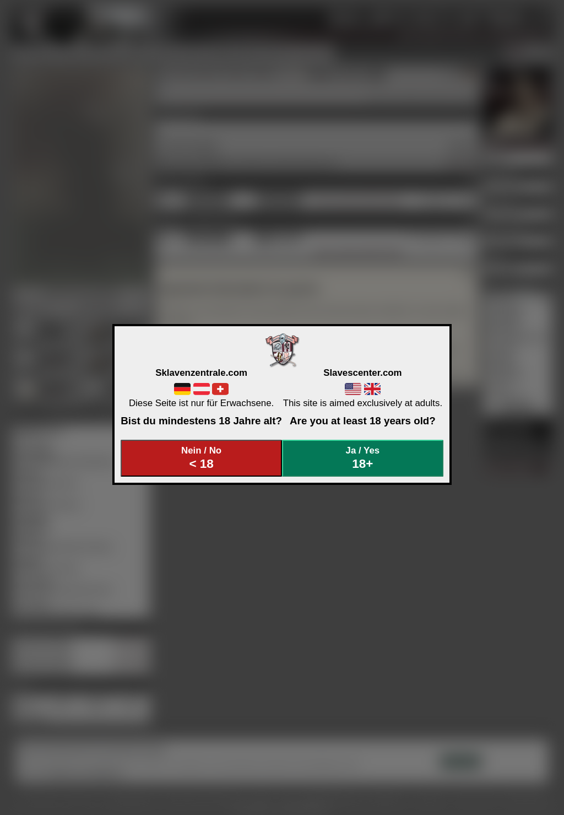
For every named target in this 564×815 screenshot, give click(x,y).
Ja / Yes (363, 458)
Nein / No (201, 458)
